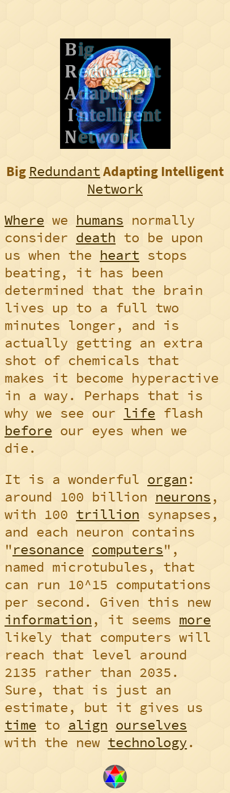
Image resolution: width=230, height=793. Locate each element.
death (96, 237)
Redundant (64, 171)
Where (24, 220)
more (195, 619)
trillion (107, 514)
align (88, 725)
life (139, 413)
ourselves (151, 725)
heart (119, 255)
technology (147, 742)
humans (99, 220)
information (48, 619)
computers (127, 549)
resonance (48, 549)
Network (115, 189)
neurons (183, 496)
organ (167, 479)
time (20, 725)
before (28, 430)
